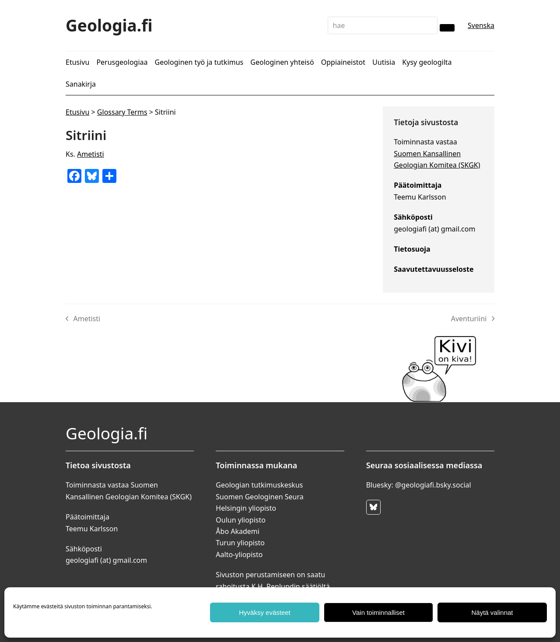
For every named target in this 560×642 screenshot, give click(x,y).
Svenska (481, 25)
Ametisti (90, 154)
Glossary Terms (122, 112)
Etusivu (77, 112)
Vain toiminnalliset (378, 612)
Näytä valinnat (492, 612)
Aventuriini (472, 319)
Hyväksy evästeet (264, 612)
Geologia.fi (109, 25)
